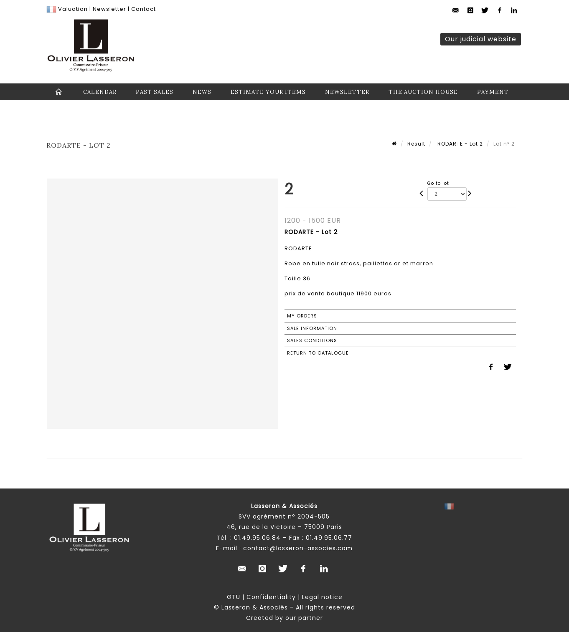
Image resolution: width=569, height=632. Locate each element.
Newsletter (108, 9)
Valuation (73, 9)
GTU (233, 597)
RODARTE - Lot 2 (459, 143)
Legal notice (322, 597)
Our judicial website (480, 39)
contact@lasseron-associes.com (298, 548)
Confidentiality (271, 597)
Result (416, 143)
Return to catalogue (318, 353)
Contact (143, 9)
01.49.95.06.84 (257, 538)
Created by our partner (284, 618)
